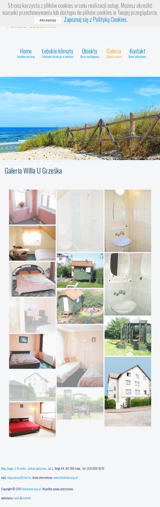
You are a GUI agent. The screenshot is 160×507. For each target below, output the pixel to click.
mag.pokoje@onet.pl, (19, 477)
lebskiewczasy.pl (32, 489)
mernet (27, 498)
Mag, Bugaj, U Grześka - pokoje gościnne (23, 468)
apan (16, 498)
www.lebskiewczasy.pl (66, 477)
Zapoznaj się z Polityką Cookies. (95, 19)
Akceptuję (47, 20)
